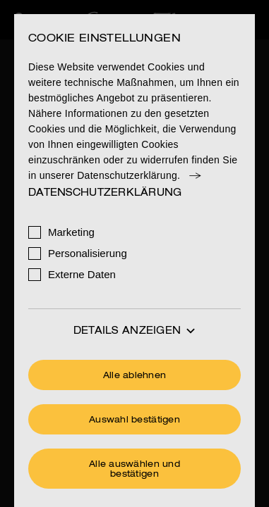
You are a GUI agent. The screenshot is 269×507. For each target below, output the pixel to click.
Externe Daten (82, 274)
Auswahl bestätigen (134, 420)
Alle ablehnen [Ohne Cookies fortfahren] (135, 376)
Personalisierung (87, 253)
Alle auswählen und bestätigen (134, 470)
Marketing (71, 232)
